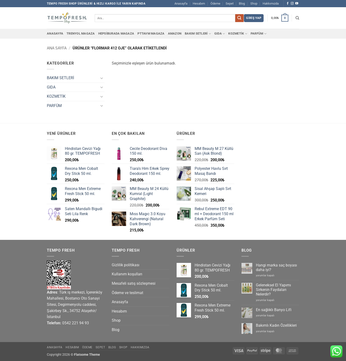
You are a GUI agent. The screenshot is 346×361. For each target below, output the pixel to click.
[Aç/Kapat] (102, 78)
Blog (242, 3)
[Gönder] (239, 18)
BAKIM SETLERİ (198, 33)
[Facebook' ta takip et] (287, 3)
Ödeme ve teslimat (127, 292)
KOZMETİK (237, 33)
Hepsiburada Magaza (116, 33)
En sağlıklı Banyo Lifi (273, 310)
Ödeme (215, 3)
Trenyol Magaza (81, 33)
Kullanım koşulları (127, 274)
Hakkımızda (271, 3)
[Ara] (297, 18)
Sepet (230, 3)
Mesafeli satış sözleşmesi (133, 283)
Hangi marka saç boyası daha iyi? (276, 267)
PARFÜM (258, 33)
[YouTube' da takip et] (296, 3)
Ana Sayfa (57, 48)
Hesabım (199, 3)
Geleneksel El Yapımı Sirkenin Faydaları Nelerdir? (273, 289)
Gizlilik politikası (125, 265)
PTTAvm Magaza (150, 33)
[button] (253, 18)
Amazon (175, 33)
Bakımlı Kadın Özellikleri (276, 325)
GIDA (219, 33)
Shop (253, 3)
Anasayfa (180, 3)
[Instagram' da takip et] (292, 3)
